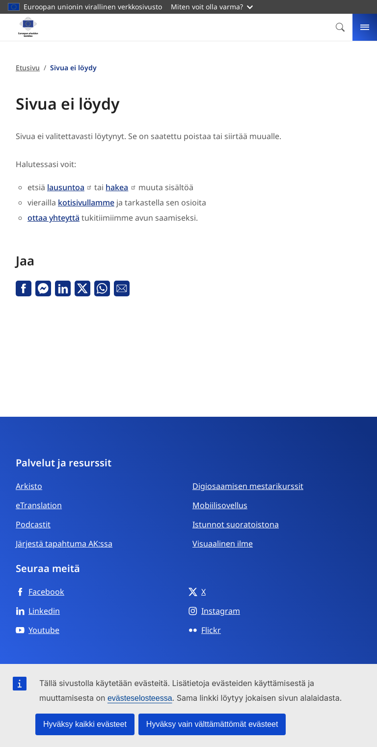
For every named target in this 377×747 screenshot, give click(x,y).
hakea (117, 187)
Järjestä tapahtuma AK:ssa (64, 543)
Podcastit (33, 524)
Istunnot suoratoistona (235, 524)
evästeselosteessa (140, 698)
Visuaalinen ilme (222, 543)
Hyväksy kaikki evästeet (85, 724)
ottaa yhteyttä (53, 217)
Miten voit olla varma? (212, 6)
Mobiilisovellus (219, 505)
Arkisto (29, 486)
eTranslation (39, 505)
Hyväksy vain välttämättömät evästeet (212, 724)
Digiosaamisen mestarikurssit (247, 486)
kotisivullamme (86, 202)
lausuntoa (65, 187)
